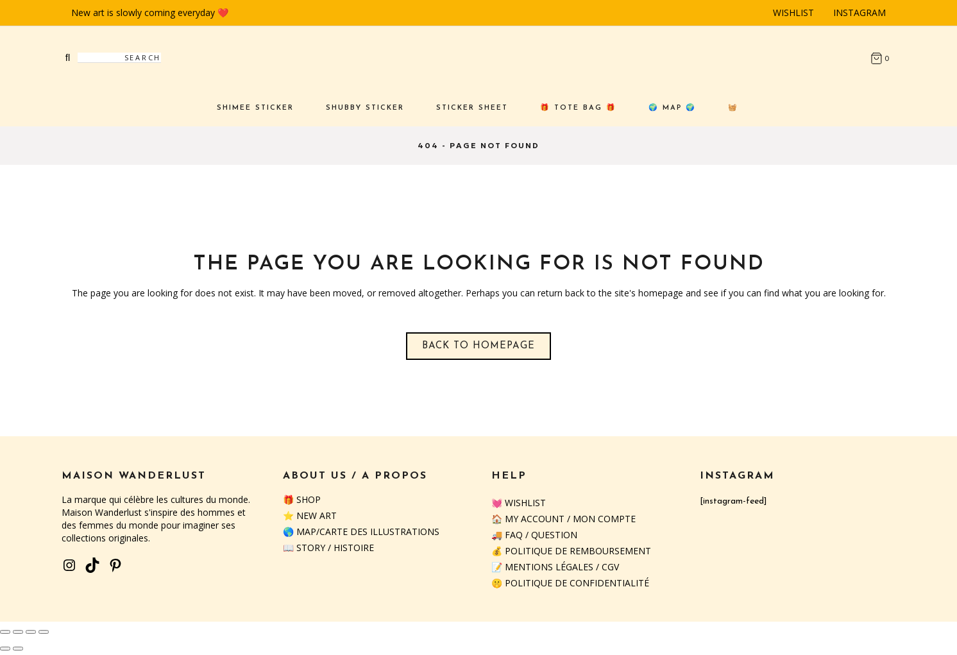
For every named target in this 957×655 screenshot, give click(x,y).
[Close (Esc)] (43, 632)
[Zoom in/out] (5, 632)
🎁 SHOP (302, 499)
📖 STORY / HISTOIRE (328, 547)
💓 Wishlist (518, 503)
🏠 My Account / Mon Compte (563, 519)
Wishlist (793, 12)
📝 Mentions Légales (542, 567)
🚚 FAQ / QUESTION (534, 535)
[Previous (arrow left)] (5, 649)
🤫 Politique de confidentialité (570, 583)
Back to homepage (478, 346)
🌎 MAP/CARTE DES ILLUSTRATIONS (361, 531)
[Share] (31, 632)
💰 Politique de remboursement (571, 551)
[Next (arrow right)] (18, 649)
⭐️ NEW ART (310, 515)
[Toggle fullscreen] (18, 632)
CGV (610, 567)
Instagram (859, 12)
